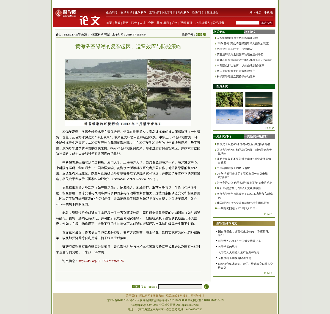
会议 (151, 23)
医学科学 (126, 12)
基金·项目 (163, 23)
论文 (175, 23)
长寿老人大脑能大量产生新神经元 (238, 252)
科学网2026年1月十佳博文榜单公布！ (241, 241)
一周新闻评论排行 (256, 136)
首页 (109, 23)
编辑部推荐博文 (226, 223)
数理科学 (198, 12)
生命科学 (112, 12)
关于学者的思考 (227, 246)
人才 (143, 23)
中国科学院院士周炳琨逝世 (233, 168)
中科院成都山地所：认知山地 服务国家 (240, 65)
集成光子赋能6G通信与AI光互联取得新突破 (243, 144)
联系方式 (171, 295)
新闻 (118, 23)
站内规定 (255, 12)
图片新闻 (222, 86)
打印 (136, 286)
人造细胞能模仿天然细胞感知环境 (237, 38)
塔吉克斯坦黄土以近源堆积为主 (236, 71)
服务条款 (158, 295)
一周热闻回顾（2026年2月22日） (238, 208)
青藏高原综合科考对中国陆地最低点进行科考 (244, 60)
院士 (134, 23)
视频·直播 (186, 23)
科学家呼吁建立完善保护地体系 (236, 76)
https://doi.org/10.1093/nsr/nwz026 (101, 261)
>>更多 (270, 128)
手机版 (268, 12)
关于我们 (131, 295)
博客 (126, 23)
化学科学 (141, 12)
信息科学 (169, 12)
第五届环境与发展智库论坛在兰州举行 (240, 54)
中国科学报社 (196, 295)
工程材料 (155, 12)
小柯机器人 (202, 23)
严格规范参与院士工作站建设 (235, 49)
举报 (182, 295)
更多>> (268, 214)
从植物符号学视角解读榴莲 (234, 258)
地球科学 (184, 12)
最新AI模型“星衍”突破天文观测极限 (239, 188)
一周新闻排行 (222, 136)
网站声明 (144, 295)
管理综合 (212, 12)
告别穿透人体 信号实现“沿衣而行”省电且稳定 (244, 182)
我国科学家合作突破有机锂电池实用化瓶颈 (243, 203)
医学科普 (218, 23)
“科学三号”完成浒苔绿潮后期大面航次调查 (243, 43)
